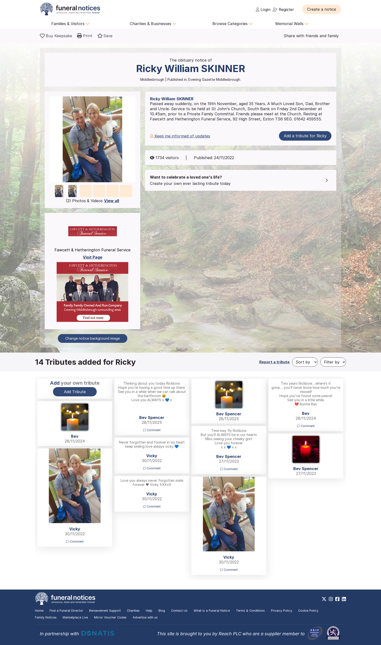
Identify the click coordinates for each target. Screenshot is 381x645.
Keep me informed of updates (180, 136)
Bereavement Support (105, 610)
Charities (133, 610)
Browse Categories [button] (232, 23)
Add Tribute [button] (75, 391)
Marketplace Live (75, 617)
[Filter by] (333, 362)
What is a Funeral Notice (212, 610)
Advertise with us (145, 617)
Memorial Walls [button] (292, 23)
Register (283, 9)
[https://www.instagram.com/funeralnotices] (331, 599)
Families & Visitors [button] (70, 23)
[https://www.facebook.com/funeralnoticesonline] (337, 599)
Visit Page (92, 257)
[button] (321, 9)
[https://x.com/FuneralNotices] (324, 599)
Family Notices (46, 617)
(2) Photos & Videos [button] (92, 200)
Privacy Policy (281, 610)
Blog (161, 610)
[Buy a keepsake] (56, 35)
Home (39, 610)
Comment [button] (152, 430)
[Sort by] (305, 362)
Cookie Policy (308, 610)
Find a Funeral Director (66, 610)
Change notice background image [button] (92, 338)
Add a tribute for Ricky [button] (305, 135)
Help (149, 610)
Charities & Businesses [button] (153, 23)
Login (263, 9)
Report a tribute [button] (274, 362)
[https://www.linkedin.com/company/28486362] (344, 599)
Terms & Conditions (250, 610)
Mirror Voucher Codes (110, 617)
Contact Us (179, 610)
